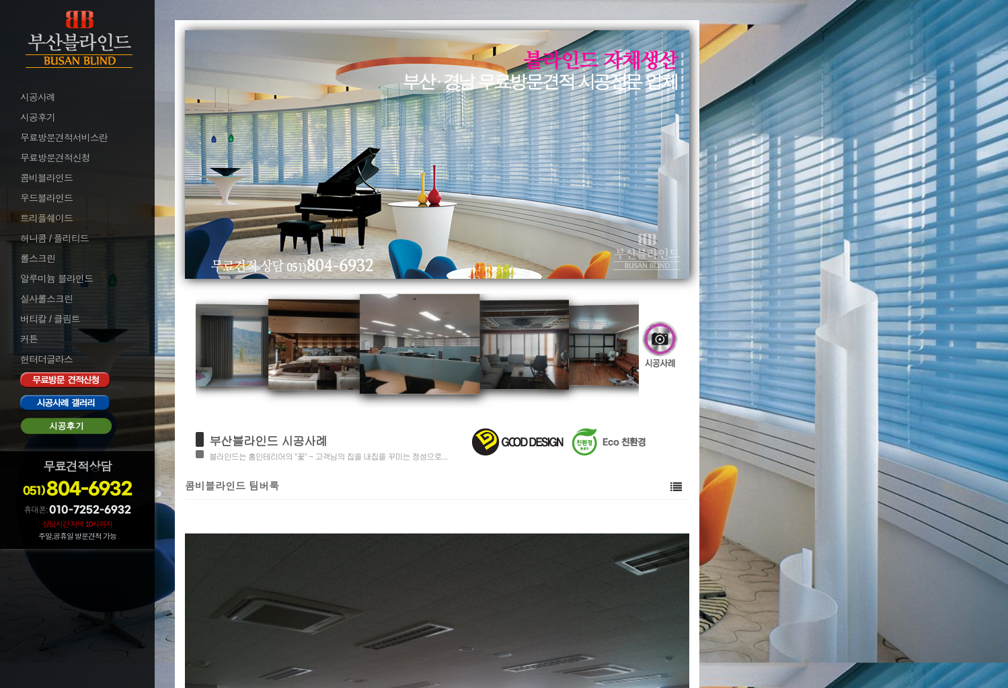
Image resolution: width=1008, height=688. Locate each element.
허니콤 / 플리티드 (54, 238)
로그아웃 (36, 577)
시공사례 (37, 97)
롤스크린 (37, 258)
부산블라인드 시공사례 (268, 440)
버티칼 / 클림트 (50, 319)
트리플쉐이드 (46, 218)
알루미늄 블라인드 (56, 278)
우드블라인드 (46, 198)
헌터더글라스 (46, 359)
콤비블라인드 (46, 178)
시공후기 (37, 117)
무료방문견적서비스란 (64, 137)
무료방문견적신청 (55, 158)
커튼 (29, 339)
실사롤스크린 (46, 299)
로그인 (32, 559)
